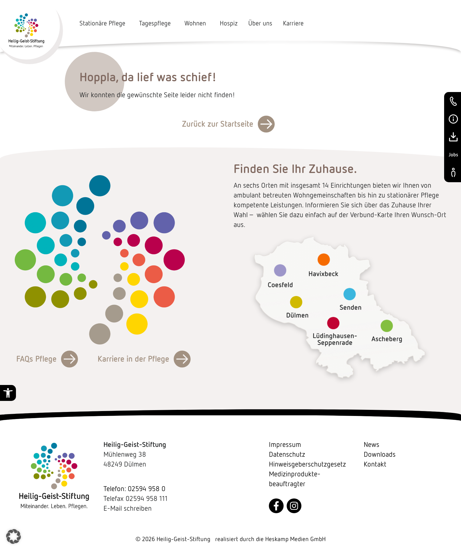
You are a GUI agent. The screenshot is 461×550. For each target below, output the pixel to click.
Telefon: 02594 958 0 (134, 489)
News (371, 444)
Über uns (260, 23)
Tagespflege (156, 23)
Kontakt (375, 464)
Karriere (293, 23)
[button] (8, 393)
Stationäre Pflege (103, 23)
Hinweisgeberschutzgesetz (307, 464)
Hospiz (229, 23)
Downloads (380, 454)
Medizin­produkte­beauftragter (294, 479)
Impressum (285, 444)
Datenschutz (287, 454)
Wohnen (196, 23)
